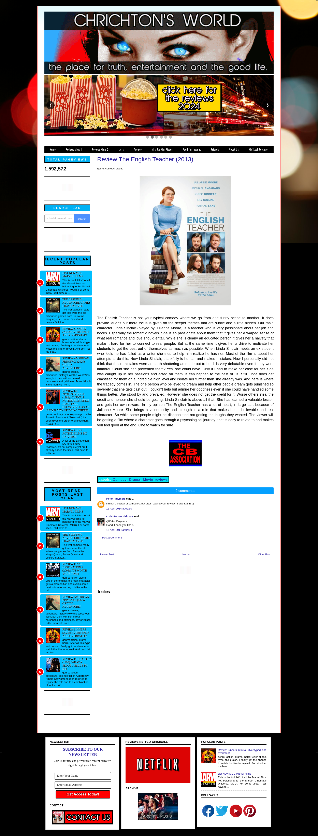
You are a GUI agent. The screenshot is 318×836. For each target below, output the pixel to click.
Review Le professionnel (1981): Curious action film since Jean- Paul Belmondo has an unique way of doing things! (67, 401)
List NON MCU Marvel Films (72, 275)
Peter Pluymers (116, 498)
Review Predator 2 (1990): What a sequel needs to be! (76, 664)
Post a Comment (112, 537)
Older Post (264, 554)
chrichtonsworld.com (119, 516)
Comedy (119, 479)
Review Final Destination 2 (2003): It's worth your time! (74, 569)
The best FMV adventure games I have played (76, 302)
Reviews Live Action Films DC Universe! (74, 433)
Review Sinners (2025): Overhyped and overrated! (75, 332)
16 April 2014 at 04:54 (119, 529)
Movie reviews (155, 479)
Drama (134, 479)
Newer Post (107, 554)
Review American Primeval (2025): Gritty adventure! (75, 363)
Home (186, 554)
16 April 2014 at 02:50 (119, 508)
